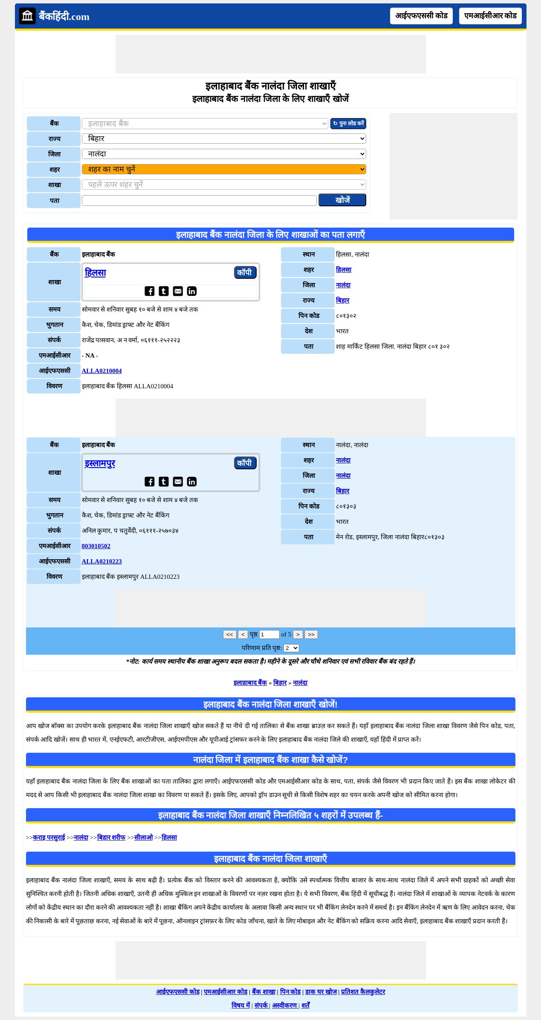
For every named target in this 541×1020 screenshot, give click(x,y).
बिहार (342, 300)
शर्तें (305, 1005)
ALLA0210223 (102, 561)
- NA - (90, 355)
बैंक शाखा (263, 991)
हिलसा (95, 273)
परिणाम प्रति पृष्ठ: (262, 647)
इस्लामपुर (100, 463)
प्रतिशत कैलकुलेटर (363, 991)
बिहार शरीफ (111, 837)
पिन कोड (290, 991)
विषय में (240, 1005)
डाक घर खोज (321, 991)
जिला (54, 154)
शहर (54, 169)
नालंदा (343, 285)
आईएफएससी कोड (421, 16)
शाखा (54, 185)
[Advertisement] (271, 54)
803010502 (96, 546)
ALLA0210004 (102, 370)
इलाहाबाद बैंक (250, 682)
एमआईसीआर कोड (490, 16)
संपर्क (262, 1005)
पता (54, 200)
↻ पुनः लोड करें (348, 123)
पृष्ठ (253, 634)
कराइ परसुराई (49, 837)
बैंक (54, 123)
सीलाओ (143, 837)
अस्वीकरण (285, 1005)
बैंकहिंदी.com (64, 16)
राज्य (55, 139)
